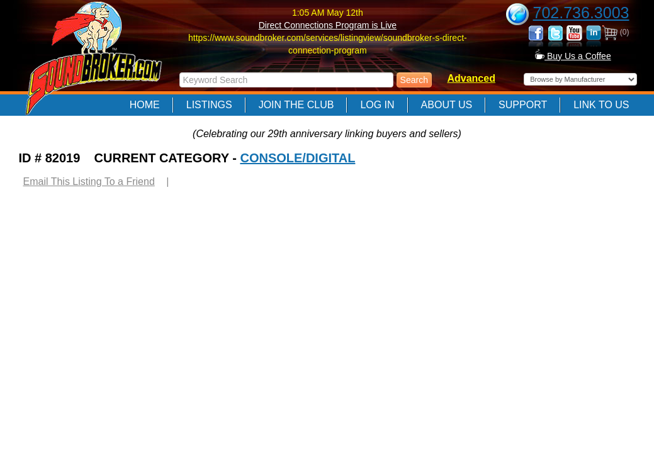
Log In (377, 104)
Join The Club (296, 104)
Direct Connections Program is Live (328, 25)
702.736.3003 (581, 12)
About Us (447, 104)
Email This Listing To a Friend (89, 181)
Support (523, 104)
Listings (209, 104)
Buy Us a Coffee (573, 56)
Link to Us (601, 104)
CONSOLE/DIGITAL (297, 158)
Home (145, 104)
